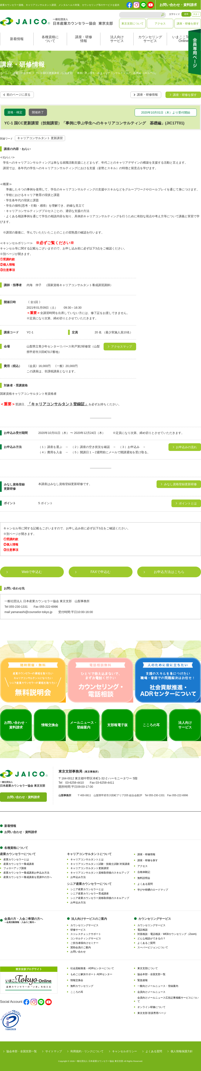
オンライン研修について (151, 1007)
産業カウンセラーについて (18, 853)
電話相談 (142, 929)
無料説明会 (143, 878)
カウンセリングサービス (150, 39)
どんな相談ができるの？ (151, 938)
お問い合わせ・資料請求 (178, 5)
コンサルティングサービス (85, 938)
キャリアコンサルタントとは (87, 859)
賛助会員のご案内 (80, 947)
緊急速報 (142, 980)
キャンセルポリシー (124, 1051)
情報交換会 (76, 980)
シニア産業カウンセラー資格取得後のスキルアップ (99, 898)
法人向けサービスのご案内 (89, 918)
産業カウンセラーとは (16, 859)
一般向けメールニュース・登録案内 (157, 986)
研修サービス (78, 929)
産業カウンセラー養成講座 (18, 863)
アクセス (160, 23)
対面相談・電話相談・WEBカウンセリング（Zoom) (167, 934)
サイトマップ (53, 1051)
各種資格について (50, 39)
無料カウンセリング (81, 986)
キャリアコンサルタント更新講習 (89, 868)
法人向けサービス (117, 39)
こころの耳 (76, 991)
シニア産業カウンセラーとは (87, 889)
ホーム (4, 73)
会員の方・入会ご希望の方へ (23, 920)
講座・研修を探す (188, 23)
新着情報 (17, 39)
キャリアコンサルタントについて (89, 853)
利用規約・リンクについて (87, 1051)
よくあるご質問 (146, 942)
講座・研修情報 (83, 39)
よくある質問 (145, 883)
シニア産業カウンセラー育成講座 (89, 893)
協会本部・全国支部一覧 (151, 974)
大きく (196, 14)
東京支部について (132, 23)
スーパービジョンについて (152, 947)
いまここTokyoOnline (183, 39)
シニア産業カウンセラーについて (89, 883)
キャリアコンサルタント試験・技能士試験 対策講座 (100, 863)
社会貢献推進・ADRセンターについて (92, 968)
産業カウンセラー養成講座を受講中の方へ (27, 877)
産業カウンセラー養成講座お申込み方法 (26, 872)
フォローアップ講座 (14, 868)
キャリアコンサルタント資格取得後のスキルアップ (99, 872)
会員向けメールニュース (151, 991)
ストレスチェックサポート (85, 934)
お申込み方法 (78, 877)
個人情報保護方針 (182, 1051)
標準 (186, 14)
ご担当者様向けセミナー (84, 942)
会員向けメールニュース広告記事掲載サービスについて (168, 999)
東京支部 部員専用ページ (151, 1013)
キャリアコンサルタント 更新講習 (40, 138)
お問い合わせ (78, 951)
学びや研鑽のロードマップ (152, 889)
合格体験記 (143, 872)
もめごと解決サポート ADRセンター (91, 974)
